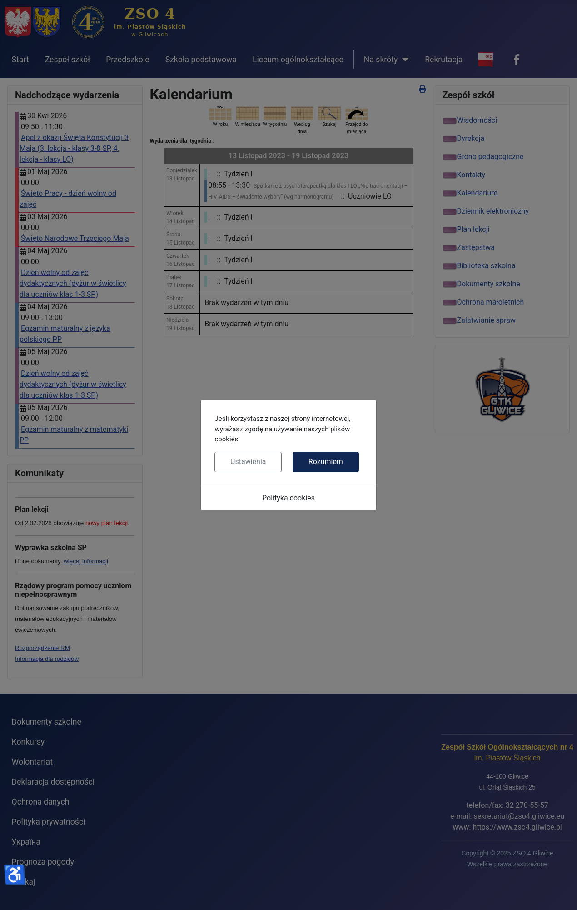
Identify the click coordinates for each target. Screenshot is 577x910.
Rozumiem (325, 461)
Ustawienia (248, 461)
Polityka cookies (288, 498)
